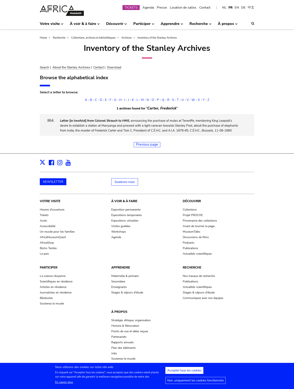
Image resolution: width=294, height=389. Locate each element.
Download (114, 67)
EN (237, 7)
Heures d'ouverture (52, 210)
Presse (162, 7)
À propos (119, 312)
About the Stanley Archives (71, 67)
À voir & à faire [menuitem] (85, 25)
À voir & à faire (124, 201)
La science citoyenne (53, 276)
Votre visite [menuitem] (51, 25)
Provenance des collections (200, 221)
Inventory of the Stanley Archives (157, 38)
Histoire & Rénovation (125, 326)
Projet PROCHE (193, 215)
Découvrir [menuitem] (116, 25)
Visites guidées (120, 226)
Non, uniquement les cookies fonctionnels (195, 382)
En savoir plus (64, 383)
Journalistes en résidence (55, 292)
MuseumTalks (191, 232)
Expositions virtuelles (124, 221)
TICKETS (131, 7)
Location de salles (183, 7)
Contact (204, 7)
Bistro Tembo (48, 248)
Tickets (44, 215)
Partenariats (119, 337)
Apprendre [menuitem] (172, 25)
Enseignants (119, 287)
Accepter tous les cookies (184, 372)
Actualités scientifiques (197, 254)
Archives (126, 38)
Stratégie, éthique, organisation (131, 320)
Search (44, 67)
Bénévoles (46, 298)
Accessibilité (47, 226)
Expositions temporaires (126, 215)
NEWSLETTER (53, 182)
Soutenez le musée (52, 303)
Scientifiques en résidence (56, 281)
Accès (43, 221)
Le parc (44, 254)
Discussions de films (196, 237)
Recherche (59, 38)
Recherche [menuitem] (200, 25)
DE (243, 7)
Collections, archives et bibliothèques (93, 38)
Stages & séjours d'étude (127, 292)
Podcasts (188, 243)
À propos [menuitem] (228, 25)
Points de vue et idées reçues (129, 331)
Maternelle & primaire (125, 276)
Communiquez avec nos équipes (203, 298)
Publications (190, 248)
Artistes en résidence (53, 287)
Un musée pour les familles (57, 232)
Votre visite (50, 201)
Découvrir (192, 201)
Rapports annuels (122, 342)
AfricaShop (47, 243)
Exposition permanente (125, 210)
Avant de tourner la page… (199, 226)
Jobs (114, 353)
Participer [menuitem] (143, 25)
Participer (48, 267)
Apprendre (120, 267)
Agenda (148, 7)
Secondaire (118, 281)
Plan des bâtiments (123, 348)
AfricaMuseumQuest (53, 237)
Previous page (147, 144)
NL (224, 7)
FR (230, 7)
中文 (251, 7)
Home (43, 38)
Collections (190, 210)
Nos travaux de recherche (199, 276)
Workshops (118, 232)
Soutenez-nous (125, 182)
